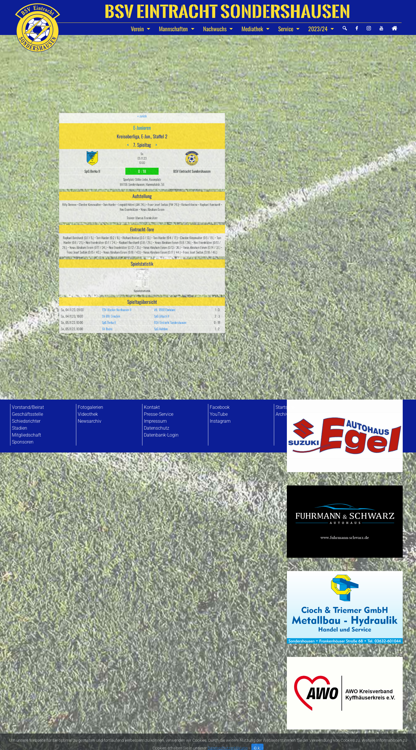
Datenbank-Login (161, 435)
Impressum (155, 421)
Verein (138, 28)
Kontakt (152, 407)
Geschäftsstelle (27, 414)
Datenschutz (156, 428)
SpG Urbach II (152, 272)
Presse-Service (158, 414)
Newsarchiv (89, 421)
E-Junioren (142, 173)
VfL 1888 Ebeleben (154, 269)
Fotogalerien (90, 407)
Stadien (19, 428)
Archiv (282, 414)
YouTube (219, 414)
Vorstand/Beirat (28, 407)
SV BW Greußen (126, 272)
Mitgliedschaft (26, 435)
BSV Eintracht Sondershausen (157, 276)
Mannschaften (174, 28)
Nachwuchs (215, 28)
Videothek (88, 414)
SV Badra (124, 279)
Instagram (220, 421)
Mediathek (253, 28)
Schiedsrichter (26, 421)
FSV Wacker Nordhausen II (128, 269)
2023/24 (318, 28)
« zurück (142, 167)
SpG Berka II (124, 276)
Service (286, 28)
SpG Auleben (152, 279)
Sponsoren (23, 442)
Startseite (285, 407)
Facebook (220, 407)
